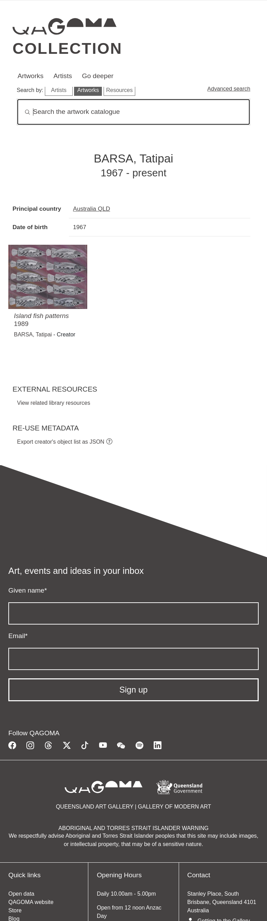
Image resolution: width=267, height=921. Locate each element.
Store (15, 910)
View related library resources (53, 403)
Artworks (30, 75)
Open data (21, 894)
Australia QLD (91, 208)
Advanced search (228, 89)
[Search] (133, 112)
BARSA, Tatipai (33, 334)
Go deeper (98, 75)
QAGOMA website (31, 902)
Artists (63, 75)
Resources (119, 90)
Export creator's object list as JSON (60, 442)
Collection (67, 48)
